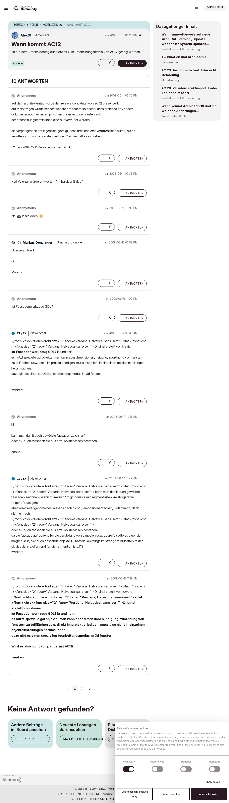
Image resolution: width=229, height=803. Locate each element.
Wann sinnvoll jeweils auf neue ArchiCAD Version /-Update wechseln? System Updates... (185, 39)
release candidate (73, 103)
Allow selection (171, 794)
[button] (102, 62)
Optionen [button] (144, 25)
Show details (213, 782)
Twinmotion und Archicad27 (183, 57)
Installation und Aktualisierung (180, 49)
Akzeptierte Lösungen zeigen (90, 739)
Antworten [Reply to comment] (134, 159)
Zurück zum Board (30, 739)
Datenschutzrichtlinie (76, 794)
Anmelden (215, 7)
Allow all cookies (208, 794)
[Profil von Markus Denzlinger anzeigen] (38, 242)
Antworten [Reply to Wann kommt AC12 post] (134, 63)
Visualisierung (170, 62)
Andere (18, 63)
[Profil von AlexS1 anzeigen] (26, 35)
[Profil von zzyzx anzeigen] (21, 333)
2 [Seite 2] (81, 689)
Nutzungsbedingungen (113, 794)
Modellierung (170, 80)
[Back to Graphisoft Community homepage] (26, 7)
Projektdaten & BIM (174, 116)
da (19, 216)
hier (29, 250)
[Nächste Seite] (89, 688)
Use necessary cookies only (135, 794)
